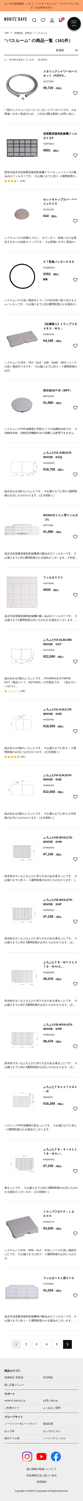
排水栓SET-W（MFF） (57, 390)
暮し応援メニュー (14, 1384)
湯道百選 (48, 1423)
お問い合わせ (50, 1400)
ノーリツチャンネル (54, 1438)
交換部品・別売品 (23, 33)
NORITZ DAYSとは (15, 1400)
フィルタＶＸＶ (53, 577)
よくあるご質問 (52, 1408)
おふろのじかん (52, 1431)
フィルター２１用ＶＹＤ (58, 1278)
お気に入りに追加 (75, 93)
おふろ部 (9, 1431)
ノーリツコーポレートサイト (20, 1423)
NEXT (67, 1344)
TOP (6, 33)
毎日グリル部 (11, 1438)
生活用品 (48, 1377)
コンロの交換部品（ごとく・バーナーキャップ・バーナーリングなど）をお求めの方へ (41, 5)
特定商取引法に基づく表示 (42, 1475)
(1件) (22, 181)
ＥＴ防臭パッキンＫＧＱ (58, 261)
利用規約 (42, 1481)
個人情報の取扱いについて (42, 1469)
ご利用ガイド (11, 1408)
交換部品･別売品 (13, 1377)
